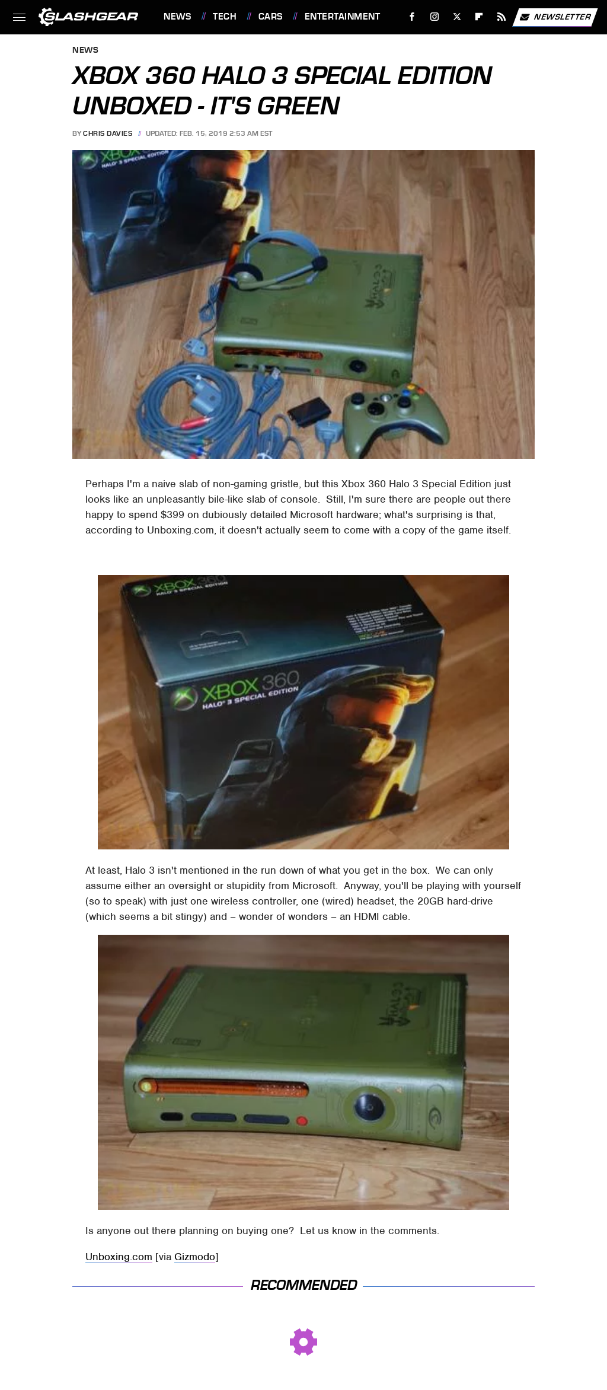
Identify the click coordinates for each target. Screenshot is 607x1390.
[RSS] (501, 17)
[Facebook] (412, 17)
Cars (270, 16)
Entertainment (343, 16)
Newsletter (554, 17)
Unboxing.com (118, 1256)
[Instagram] (434, 17)
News (177, 16)
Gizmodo (194, 1256)
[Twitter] (456, 17)
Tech (225, 16)
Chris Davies (107, 133)
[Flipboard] (479, 17)
